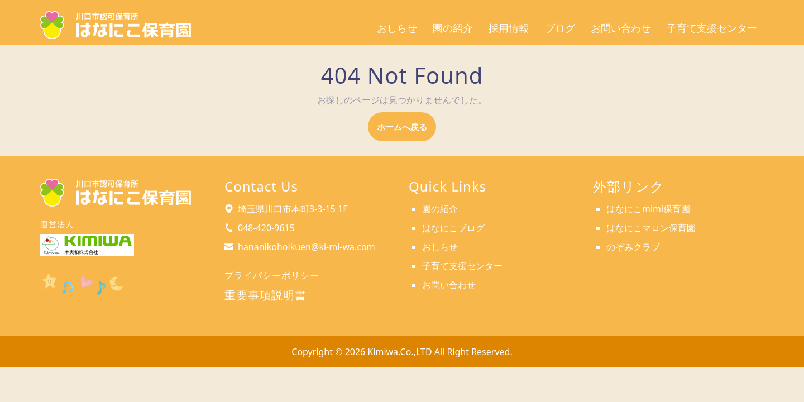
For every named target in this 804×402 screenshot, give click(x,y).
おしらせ (397, 28)
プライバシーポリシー (271, 275)
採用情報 (509, 28)
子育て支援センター (712, 28)
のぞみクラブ (633, 247)
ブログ (560, 28)
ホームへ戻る (406, 130)
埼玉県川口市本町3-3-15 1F (293, 209)
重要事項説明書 (265, 295)
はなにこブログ (453, 228)
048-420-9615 (266, 228)
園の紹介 (453, 28)
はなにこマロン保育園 (651, 228)
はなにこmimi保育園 (648, 209)
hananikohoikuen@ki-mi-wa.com (306, 247)
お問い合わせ (621, 28)
